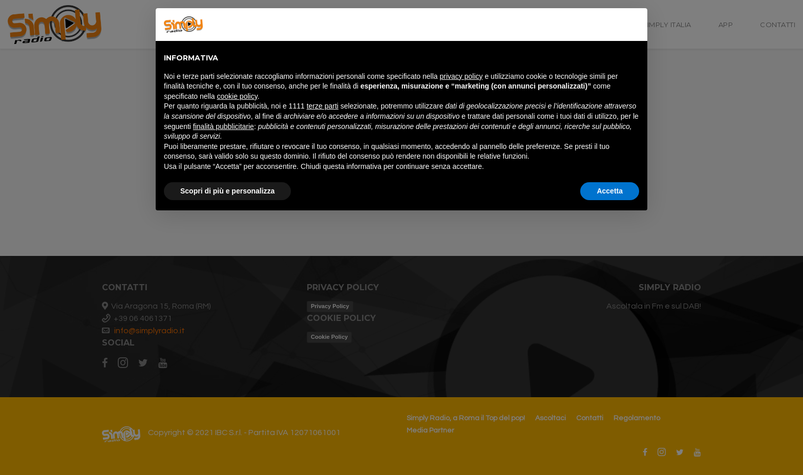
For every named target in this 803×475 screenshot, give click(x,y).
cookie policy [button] (237, 96)
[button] (634, 24)
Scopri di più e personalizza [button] (227, 191)
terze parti (323, 106)
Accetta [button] (610, 191)
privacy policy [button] (461, 76)
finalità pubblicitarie (223, 126)
